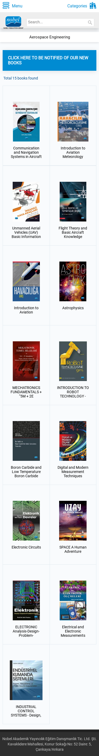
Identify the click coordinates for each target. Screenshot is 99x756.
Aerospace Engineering (49, 37)
